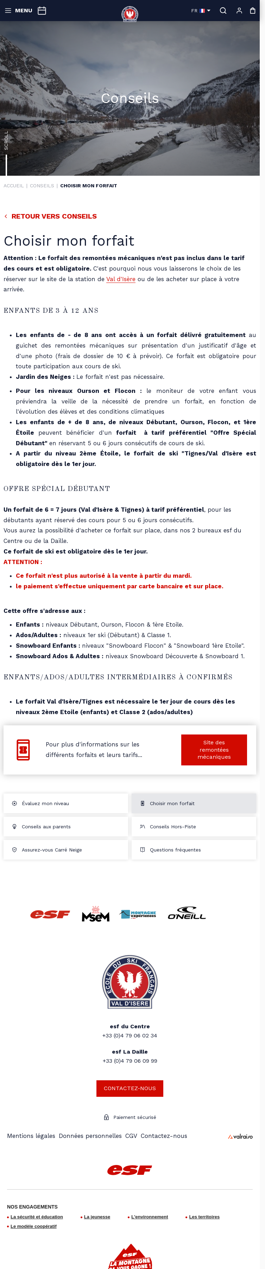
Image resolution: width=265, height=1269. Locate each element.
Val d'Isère (120, 279)
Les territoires (204, 1216)
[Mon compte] (239, 10)
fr (200, 10)
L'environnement (149, 1216)
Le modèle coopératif (34, 1226)
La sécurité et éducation (37, 1216)
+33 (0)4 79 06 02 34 (129, 1035)
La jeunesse (97, 1216)
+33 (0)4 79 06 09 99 (130, 1060)
